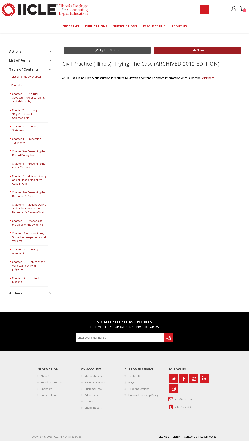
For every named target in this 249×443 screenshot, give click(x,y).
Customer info (93, 390)
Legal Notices (208, 438)
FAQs (131, 384)
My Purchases (93, 378)
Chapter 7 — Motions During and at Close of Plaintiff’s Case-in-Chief (29, 181)
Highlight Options (109, 52)
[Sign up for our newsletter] (120, 339)
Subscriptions (49, 397)
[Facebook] (183, 380)
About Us (46, 378)
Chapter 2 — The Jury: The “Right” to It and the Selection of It (27, 115)
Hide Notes (197, 52)
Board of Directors (52, 384)
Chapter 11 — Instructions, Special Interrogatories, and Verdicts (29, 238)
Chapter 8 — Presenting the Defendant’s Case (28, 196)
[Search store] (152, 10)
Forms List (17, 87)
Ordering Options (138, 390)
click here (208, 80)
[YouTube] (193, 380)
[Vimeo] (204, 380)
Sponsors (46, 390)
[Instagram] (173, 390)
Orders (89, 403)
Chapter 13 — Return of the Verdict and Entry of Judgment (28, 267)
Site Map (164, 438)
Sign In (177, 438)
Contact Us (134, 378)
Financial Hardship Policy (143, 397)
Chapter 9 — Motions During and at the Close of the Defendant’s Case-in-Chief (29, 210)
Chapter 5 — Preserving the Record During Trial (28, 155)
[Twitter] (173, 380)
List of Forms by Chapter (26, 78)
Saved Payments (95, 384)
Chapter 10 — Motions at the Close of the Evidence (27, 224)
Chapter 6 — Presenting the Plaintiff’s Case (28, 167)
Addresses (91, 397)
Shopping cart (239, 9)
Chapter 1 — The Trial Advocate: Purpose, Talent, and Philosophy (28, 99)
